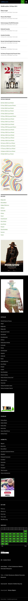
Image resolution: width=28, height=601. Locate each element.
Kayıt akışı (3, 514)
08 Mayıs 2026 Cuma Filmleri (7, 135)
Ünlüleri (2, 465)
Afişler (2, 323)
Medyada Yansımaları (5, 457)
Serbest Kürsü (4, 433)
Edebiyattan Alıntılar (5, 342)
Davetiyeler (3, 334)
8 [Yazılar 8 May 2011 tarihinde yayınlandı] (25, 533)
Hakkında (3, 356)
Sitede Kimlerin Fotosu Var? (7, 377)
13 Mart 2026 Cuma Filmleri (7, 108)
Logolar (2, 369)
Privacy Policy (3, 599)
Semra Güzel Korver (5, 431)
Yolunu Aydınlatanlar (5, 473)
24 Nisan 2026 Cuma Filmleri (7, 129)
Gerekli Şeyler (4, 218)
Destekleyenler (4, 337)
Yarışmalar (3, 383)
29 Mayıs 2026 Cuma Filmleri (7, 140)
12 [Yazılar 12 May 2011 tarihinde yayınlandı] (14, 536)
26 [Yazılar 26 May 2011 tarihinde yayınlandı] (14, 541)
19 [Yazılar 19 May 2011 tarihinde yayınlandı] (14, 538)
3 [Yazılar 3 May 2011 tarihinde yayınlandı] (6, 533)
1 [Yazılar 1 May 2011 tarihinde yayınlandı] (25, 531)
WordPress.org (4, 519)
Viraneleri (3, 467)
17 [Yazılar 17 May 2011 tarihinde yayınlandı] (6, 538)
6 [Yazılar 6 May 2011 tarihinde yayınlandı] (17, 533)
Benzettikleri (3, 202)
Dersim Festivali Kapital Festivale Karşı (10, 41)
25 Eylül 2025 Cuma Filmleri (7, 154)
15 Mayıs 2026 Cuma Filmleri (7, 137)
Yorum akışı (3, 516)
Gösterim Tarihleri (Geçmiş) (15, 583)
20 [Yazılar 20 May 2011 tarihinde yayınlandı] (17, 538)
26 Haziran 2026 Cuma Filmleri (8, 143)
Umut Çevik (4, 583)
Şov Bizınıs (3, 47)
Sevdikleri (3, 459)
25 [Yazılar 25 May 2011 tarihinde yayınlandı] (10, 541)
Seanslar (3, 232)
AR (1, 560)
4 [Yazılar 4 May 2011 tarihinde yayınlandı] (10, 533)
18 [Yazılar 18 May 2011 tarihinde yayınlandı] (10, 538)
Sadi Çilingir (9, 12)
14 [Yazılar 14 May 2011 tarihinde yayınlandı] (21, 536)
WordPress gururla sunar (12, 599)
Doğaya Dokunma (5, 205)
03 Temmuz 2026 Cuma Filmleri (8, 145)
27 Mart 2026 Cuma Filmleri (7, 113)
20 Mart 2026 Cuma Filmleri (7, 110)
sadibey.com (4, 2)
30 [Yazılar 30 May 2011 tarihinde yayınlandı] (2, 543)
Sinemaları (3, 462)
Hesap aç (3, 508)
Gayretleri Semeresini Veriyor (7, 451)
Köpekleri (3, 454)
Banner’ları (3, 446)
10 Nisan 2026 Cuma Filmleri (7, 121)
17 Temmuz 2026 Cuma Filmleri (8, 148)
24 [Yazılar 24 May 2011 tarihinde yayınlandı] (6, 541)
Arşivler (2, 551)
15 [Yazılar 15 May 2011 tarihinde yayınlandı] (25, 536)
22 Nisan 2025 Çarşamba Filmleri (8, 127)
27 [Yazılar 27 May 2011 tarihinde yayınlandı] (17, 541)
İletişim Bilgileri (12, 590)
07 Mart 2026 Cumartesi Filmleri (8, 105)
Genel (2, 216)
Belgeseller (3, 199)
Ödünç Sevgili (4, 10)
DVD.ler (2, 208)
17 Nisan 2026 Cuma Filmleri (7, 124)
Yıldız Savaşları (4, 470)
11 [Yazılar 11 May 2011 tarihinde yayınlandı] (10, 536)
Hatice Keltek (4, 423)
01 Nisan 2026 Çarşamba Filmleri (8, 116)
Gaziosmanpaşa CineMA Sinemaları (9, 23)
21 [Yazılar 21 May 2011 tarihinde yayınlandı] (21, 538)
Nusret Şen (3, 428)
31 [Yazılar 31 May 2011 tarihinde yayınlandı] (6, 543)
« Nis (2, 546)
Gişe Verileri (3, 221)
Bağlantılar (3, 326)
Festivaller (3, 210)
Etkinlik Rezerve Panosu (6, 321)
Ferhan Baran (4, 420)
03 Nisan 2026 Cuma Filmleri (7, 119)
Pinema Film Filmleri (6, 16)
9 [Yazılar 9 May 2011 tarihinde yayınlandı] (2, 536)
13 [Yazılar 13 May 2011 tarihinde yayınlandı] (17, 536)
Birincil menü (26, 2)
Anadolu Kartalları (5, 35)
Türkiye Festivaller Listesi (6, 385)
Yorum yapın (15, 12)
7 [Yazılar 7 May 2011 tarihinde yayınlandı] (21, 533)
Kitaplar (2, 226)
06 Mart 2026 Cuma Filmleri (7, 102)
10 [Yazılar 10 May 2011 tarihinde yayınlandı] (6, 536)
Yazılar (2, 234)
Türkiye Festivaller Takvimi (7, 388)
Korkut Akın (3, 425)
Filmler (2, 213)
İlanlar (2, 358)
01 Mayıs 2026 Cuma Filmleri (7, 132)
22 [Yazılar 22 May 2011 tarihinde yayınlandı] (25, 538)
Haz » (26, 546)
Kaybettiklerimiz (4, 361)
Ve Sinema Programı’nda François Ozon (10, 53)
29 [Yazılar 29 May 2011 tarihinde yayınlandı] (25, 541)
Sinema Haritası (4, 374)
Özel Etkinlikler (4, 229)
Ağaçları (2, 443)
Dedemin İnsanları (5, 29)
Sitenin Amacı (4, 380)
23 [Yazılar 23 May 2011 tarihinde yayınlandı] (2, 541)
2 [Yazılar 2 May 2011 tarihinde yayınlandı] (2, 533)
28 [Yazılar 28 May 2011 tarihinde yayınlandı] (21, 541)
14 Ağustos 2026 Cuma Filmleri (8, 151)
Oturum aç (3, 511)
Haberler (3, 353)
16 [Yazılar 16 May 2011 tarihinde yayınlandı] (2, 538)
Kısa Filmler (3, 224)
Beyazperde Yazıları (5, 331)
